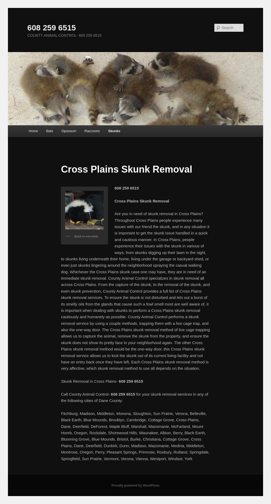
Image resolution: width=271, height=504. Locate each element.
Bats (49, 131)
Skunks (114, 131)
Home (33, 131)
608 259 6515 (51, 27)
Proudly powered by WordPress (135, 485)
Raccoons (92, 131)
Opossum (68, 131)
